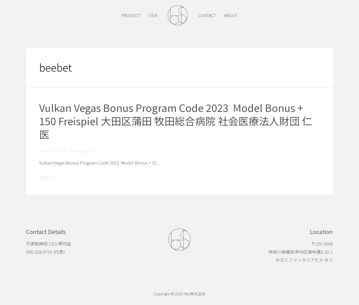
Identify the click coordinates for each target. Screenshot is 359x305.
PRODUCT (130, 15)
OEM (153, 15)
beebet (46, 151)
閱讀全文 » (49, 177)
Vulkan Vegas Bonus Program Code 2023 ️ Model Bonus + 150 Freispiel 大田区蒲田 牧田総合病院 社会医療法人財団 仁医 (175, 121)
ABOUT (231, 15)
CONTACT (207, 15)
